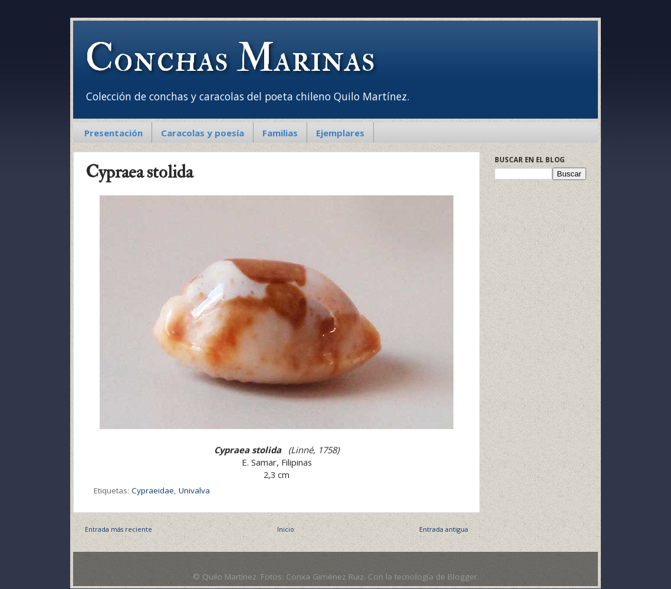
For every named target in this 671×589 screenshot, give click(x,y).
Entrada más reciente (118, 529)
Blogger (462, 576)
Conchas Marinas (230, 58)
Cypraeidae (152, 490)
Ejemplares (340, 133)
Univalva (194, 490)
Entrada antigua (443, 529)
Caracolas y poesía (202, 133)
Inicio (285, 529)
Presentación (113, 133)
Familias (280, 133)
